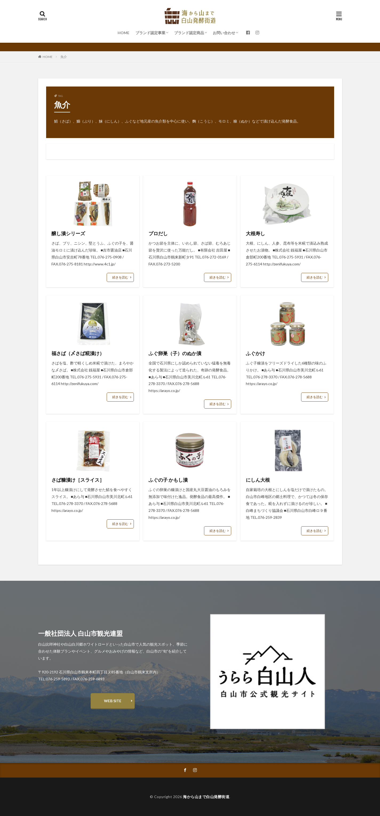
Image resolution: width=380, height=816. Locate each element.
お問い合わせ (224, 32)
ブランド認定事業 (150, 32)
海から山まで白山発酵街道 (206, 796)
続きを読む (120, 277)
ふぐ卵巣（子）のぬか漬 (175, 353)
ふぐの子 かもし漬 (168, 480)
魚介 (64, 57)
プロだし (158, 233)
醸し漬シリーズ (68, 233)
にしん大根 (258, 480)
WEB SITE (112, 701)
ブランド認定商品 (189, 32)
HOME (123, 32)
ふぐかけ (255, 353)
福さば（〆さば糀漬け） (77, 353)
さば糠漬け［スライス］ (77, 480)
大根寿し (255, 233)
